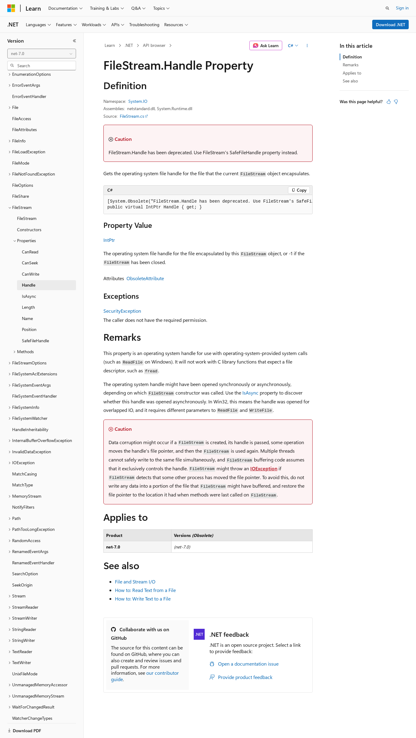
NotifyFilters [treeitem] (23, 486)
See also (350, 81)
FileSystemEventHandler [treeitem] (34, 375)
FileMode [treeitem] (20, 142)
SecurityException (122, 311)
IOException (263, 468)
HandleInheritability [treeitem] (30, 408)
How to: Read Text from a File (145, 590)
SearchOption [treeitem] (25, 552)
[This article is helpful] (388, 101)
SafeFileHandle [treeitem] (35, 319)
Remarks (351, 65)
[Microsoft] (11, 8)
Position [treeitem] (29, 308)
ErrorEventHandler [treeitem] (29, 75)
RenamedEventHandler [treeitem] (33, 542)
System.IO (137, 101)
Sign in (402, 8)
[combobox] (41, 53)
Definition (352, 57)
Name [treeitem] (27, 297)
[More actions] (307, 45)
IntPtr (109, 240)
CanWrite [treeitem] (30, 253)
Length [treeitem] (28, 286)
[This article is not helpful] (396, 101)
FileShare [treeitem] (20, 175)
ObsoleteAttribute (145, 278)
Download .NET (390, 24)
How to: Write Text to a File (143, 598)
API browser (154, 45)
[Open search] (387, 8)
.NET (129, 45)
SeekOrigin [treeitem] (22, 564)
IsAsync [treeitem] (29, 275)
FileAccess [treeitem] (21, 97)
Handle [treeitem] (28, 264)
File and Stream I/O (135, 581)
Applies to (352, 73)
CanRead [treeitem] (30, 231)
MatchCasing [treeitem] (24, 453)
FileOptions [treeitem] (22, 164)
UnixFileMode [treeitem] (24, 653)
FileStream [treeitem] (26, 197)
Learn (110, 45)
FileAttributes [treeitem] (24, 108)
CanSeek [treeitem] (30, 242)
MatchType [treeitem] (22, 464)
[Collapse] (74, 40)
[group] (208, 204)
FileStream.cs (132, 116)
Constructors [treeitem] (29, 208)
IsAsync (250, 392)
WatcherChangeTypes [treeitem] (32, 697)
